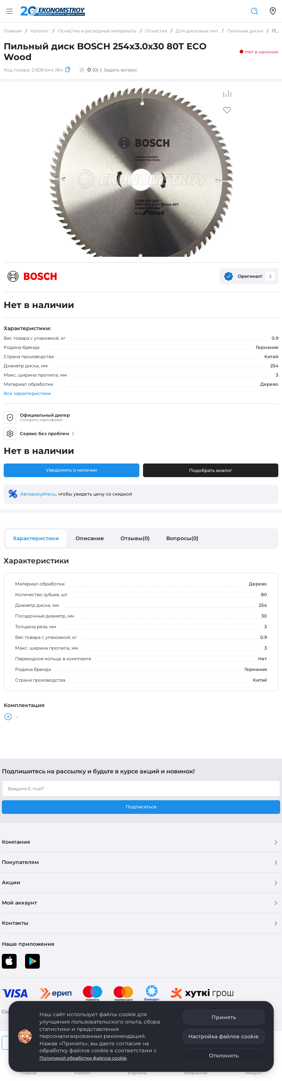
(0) (95, 70)
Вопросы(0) (182, 538)
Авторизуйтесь (38, 494)
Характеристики (36, 538)
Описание (90, 538)
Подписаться (141, 806)
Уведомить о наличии (71, 470)
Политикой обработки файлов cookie (82, 1058)
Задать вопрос (120, 70)
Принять (224, 1017)
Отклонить (224, 1055)
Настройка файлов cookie (223, 1036)
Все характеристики (27, 393)
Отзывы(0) (135, 538)
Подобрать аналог (210, 470)
